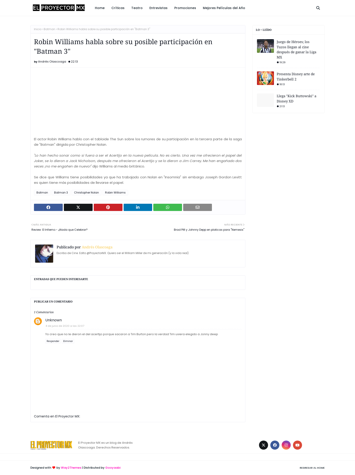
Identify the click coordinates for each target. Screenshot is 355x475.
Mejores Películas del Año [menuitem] (224, 8)
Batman (49, 29)
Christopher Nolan (86, 192)
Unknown (53, 320)
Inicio (37, 29)
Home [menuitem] (100, 8)
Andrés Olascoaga (52, 61)
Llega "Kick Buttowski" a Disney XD (296, 98)
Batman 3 (61, 192)
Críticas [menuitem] (118, 8)
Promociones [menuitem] (185, 8)
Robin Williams (115, 192)
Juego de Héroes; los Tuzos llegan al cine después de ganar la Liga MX (296, 49)
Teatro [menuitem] (137, 8)
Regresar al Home (312, 468)
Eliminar (68, 341)
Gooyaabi (112, 467)
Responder (53, 341)
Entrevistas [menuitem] (158, 8)
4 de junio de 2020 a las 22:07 (65, 326)
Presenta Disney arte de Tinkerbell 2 (296, 76)
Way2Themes (71, 467)
